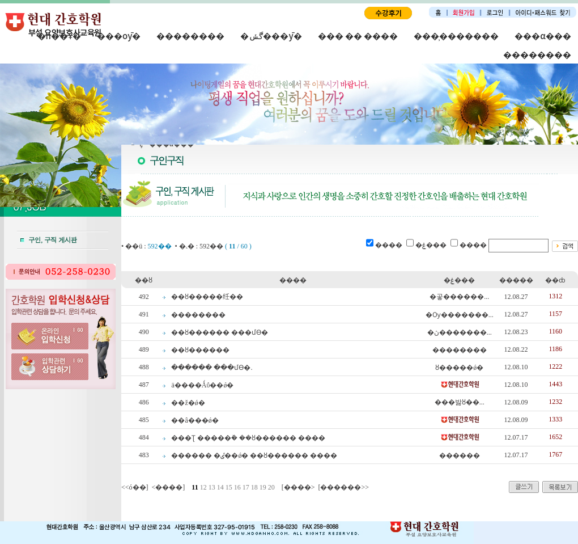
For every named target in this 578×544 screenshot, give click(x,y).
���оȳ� (119, 35)
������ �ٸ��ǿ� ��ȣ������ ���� (254, 455)
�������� (190, 35)
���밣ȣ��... (459, 402)
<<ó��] (134, 487)
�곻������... (459, 297)
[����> (298, 487)
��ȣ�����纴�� (207, 297)
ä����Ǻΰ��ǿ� (202, 385)
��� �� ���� (358, 35)
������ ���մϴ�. (211, 368)
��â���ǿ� (194, 420)
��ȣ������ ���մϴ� (219, 332)
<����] (168, 487)
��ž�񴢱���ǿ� (188, 403)
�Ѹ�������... (460, 315)
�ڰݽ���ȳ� (270, 35)
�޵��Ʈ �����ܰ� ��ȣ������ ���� (248, 438)
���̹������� (456, 35)
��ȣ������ (200, 350)
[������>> (343, 487)
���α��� (543, 35)
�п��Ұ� (59, 35)
